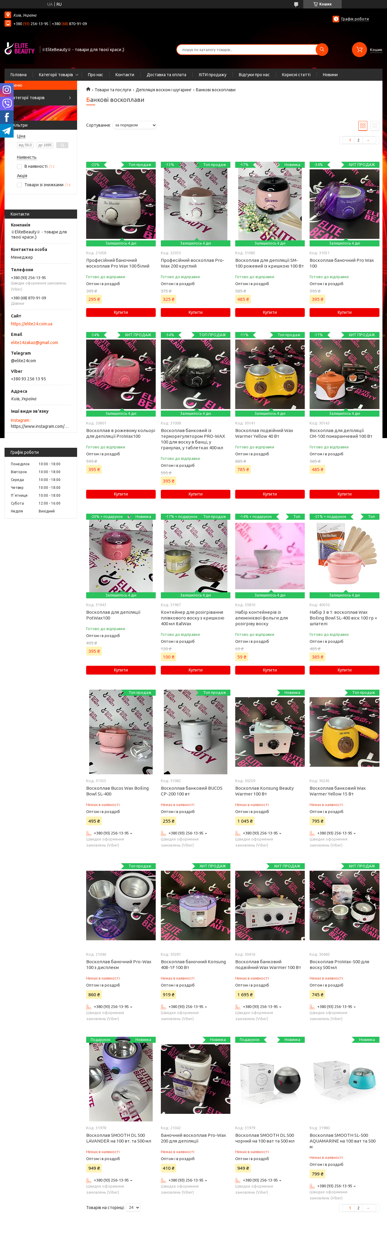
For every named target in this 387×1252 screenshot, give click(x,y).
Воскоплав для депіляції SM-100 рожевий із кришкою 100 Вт (269, 263)
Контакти (124, 75)
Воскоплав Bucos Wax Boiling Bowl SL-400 (117, 790)
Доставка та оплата (166, 75)
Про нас (95, 75)
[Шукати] (322, 49)
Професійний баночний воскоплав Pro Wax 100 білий (117, 263)
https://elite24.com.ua (31, 323)
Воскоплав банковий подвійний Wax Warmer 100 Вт (268, 964)
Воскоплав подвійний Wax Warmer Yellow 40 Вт (264, 433)
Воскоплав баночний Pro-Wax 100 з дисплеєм (118, 964)
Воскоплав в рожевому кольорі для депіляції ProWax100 (120, 433)
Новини (330, 75)
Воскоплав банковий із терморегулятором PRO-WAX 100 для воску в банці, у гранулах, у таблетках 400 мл (193, 439)
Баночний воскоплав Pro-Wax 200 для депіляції (193, 1138)
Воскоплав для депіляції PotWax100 (113, 615)
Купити (121, 312)
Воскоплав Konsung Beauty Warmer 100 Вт (264, 790)
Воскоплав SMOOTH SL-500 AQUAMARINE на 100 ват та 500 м (343, 1141)
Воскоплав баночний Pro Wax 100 (342, 263)
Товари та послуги (113, 89)
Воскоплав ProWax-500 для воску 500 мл (339, 964)
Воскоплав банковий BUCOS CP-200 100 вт (192, 790)
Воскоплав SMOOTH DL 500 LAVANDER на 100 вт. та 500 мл (118, 1138)
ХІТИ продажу (212, 75)
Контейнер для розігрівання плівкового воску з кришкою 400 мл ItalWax (192, 618)
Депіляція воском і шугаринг (164, 89)
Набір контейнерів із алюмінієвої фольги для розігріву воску (261, 618)
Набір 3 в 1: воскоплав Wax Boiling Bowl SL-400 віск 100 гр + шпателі (343, 618)
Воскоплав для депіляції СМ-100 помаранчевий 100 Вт (341, 433)
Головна (19, 75)
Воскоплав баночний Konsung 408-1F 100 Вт (193, 964)
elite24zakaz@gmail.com (34, 342)
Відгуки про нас (254, 75)
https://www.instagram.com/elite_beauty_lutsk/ (41, 426)
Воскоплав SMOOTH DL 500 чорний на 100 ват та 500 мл (264, 1138)
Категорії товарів (56, 75)
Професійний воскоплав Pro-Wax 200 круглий (192, 263)
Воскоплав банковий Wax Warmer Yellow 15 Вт (338, 790)
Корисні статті (296, 75)
